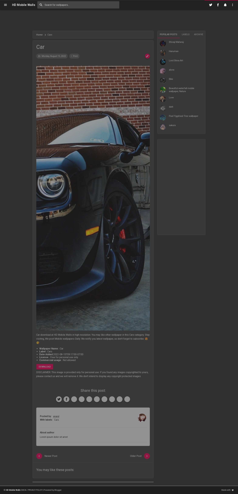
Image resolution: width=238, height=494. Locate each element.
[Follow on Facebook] (218, 4)
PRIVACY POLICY (35, 490)
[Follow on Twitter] (210, 4)
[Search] (41, 5)
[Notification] (225, 4)
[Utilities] (232, 4)
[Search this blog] (78, 4)
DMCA (23, 490)
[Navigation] (5, 4)
